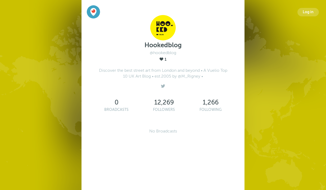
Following (211, 110)
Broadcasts (116, 110)
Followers (164, 110)
